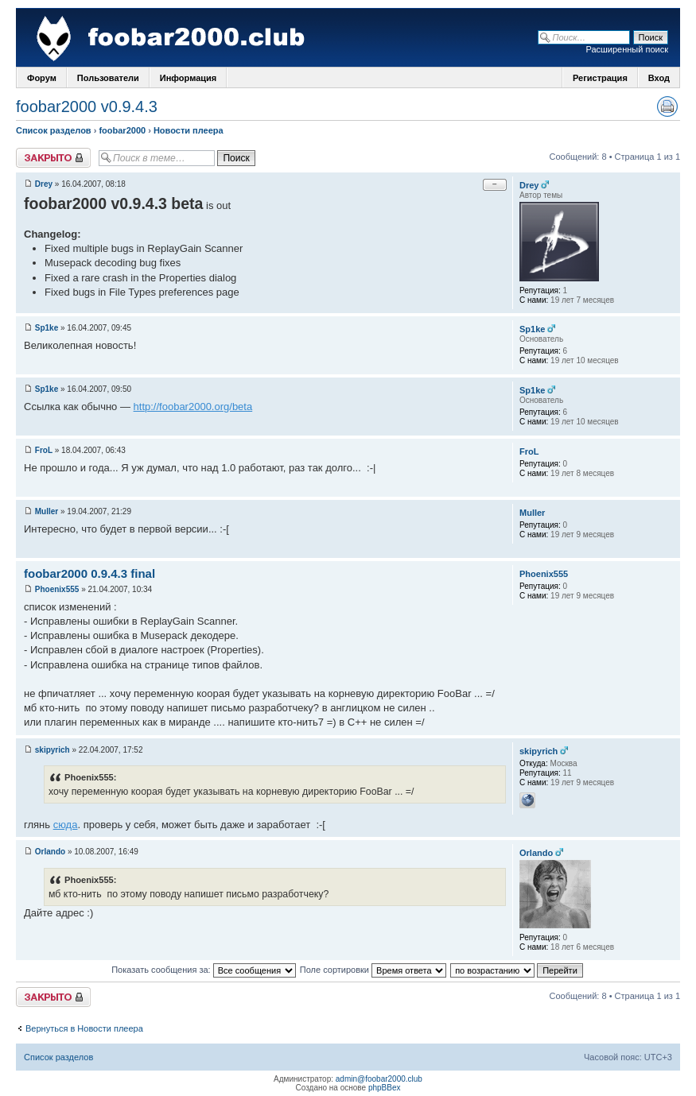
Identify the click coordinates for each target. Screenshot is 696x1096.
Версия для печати (667, 106)
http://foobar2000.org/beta (193, 406)
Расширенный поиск (626, 49)
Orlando (50, 851)
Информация (188, 78)
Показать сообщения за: (203, 969)
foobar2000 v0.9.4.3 (86, 106)
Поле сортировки (373, 969)
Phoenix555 (57, 589)
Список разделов (53, 130)
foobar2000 (122, 130)
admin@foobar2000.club (379, 1079)
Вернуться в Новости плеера (84, 1028)
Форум (41, 78)
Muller (46, 511)
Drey (43, 184)
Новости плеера (189, 130)
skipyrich (52, 750)
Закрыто (53, 158)
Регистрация (600, 78)
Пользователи (108, 78)
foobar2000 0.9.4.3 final (89, 573)
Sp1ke (46, 327)
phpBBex (384, 1087)
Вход (659, 78)
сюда (65, 825)
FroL (43, 450)
